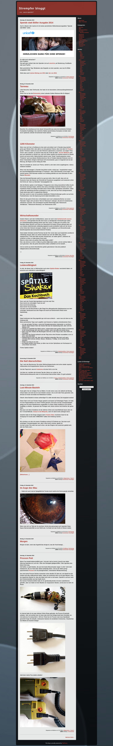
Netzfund (81, 34)
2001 (80, 358)
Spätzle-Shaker (54, 268)
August (82, 65)
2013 (80, 260)
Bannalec (27, 175)
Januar (82, 58)
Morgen (23, 541)
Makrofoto (81, 42)
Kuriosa (67, 255)
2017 (80, 190)
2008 (80, 347)
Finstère (70, 149)
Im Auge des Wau (28, 488)
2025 (80, 60)
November (83, 78)
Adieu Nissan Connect (85, 373)
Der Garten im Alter (84, 374)
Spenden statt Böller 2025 (86, 380)
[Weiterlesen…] (24, 474)
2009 (80, 330)
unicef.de (52, 63)
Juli (81, 66)
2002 (80, 357)
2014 (80, 242)
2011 (80, 295)
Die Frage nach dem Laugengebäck (84, 371)
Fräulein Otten (50, 414)
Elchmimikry (37, 93)
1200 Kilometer (27, 144)
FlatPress (81, 35)
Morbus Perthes (84, 32)
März (81, 55)
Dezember (83, 61)
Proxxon (31, 570)
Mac (80, 28)
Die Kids (72, 255)
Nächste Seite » (69, 737)
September (83, 63)
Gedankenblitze (62, 351)
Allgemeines (66, 478)
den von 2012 (53, 73)
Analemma (39, 369)
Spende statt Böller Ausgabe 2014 (36, 22)
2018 (80, 173)
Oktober (82, 62)
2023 (80, 92)
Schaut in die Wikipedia (40, 411)
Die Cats (81, 43)
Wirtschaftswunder (29, 215)
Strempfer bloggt (32, 8)
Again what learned (84, 366)
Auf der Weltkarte (64, 152)
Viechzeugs (71, 136)
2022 (80, 109)
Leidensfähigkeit (28, 265)
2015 (80, 225)
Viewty (80, 38)
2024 (80, 76)
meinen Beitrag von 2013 (37, 73)
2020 (80, 140)
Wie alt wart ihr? (83, 376)
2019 (80, 156)
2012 (80, 277)
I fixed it (72, 478)
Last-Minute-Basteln (30, 387)
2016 (80, 207)
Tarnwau (24, 86)
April (81, 54)
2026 (80, 51)
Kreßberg (65, 548)
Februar (82, 56)
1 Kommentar (70, 731)
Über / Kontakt (83, 21)
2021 (80, 123)
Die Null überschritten (30, 361)
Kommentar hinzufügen (68, 78)
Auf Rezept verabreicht (85, 375)
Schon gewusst (70, 76)
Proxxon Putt (26, 558)
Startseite (81, 20)
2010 (80, 312)
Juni (81, 67)
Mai (81, 53)
